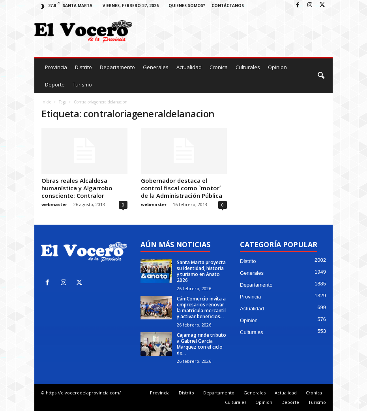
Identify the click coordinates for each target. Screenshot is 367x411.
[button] (321, 75)
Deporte (55, 84)
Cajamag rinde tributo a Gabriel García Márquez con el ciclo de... (201, 344)
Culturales (248, 67)
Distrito (83, 67)
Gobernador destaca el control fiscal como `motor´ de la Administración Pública (181, 187)
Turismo (82, 84)
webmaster (54, 204)
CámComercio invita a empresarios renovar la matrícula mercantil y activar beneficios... (201, 307)
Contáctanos (228, 5)
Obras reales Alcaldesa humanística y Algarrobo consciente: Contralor (76, 187)
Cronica (219, 67)
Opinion (277, 67)
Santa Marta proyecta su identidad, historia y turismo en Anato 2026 (201, 271)
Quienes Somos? (187, 5)
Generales (156, 67)
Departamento (117, 67)
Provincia (56, 67)
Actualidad (189, 67)
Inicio (46, 102)
